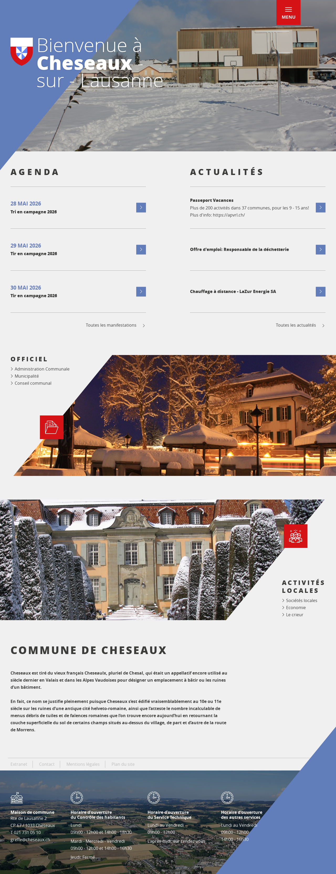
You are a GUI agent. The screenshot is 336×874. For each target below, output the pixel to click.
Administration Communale (42, 369)
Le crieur (294, 615)
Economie (296, 607)
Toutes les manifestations (116, 325)
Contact (47, 764)
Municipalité (27, 376)
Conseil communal (33, 383)
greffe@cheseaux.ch (30, 839)
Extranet (18, 764)
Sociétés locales (301, 600)
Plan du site (123, 764)
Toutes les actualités (301, 325)
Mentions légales (83, 764)
